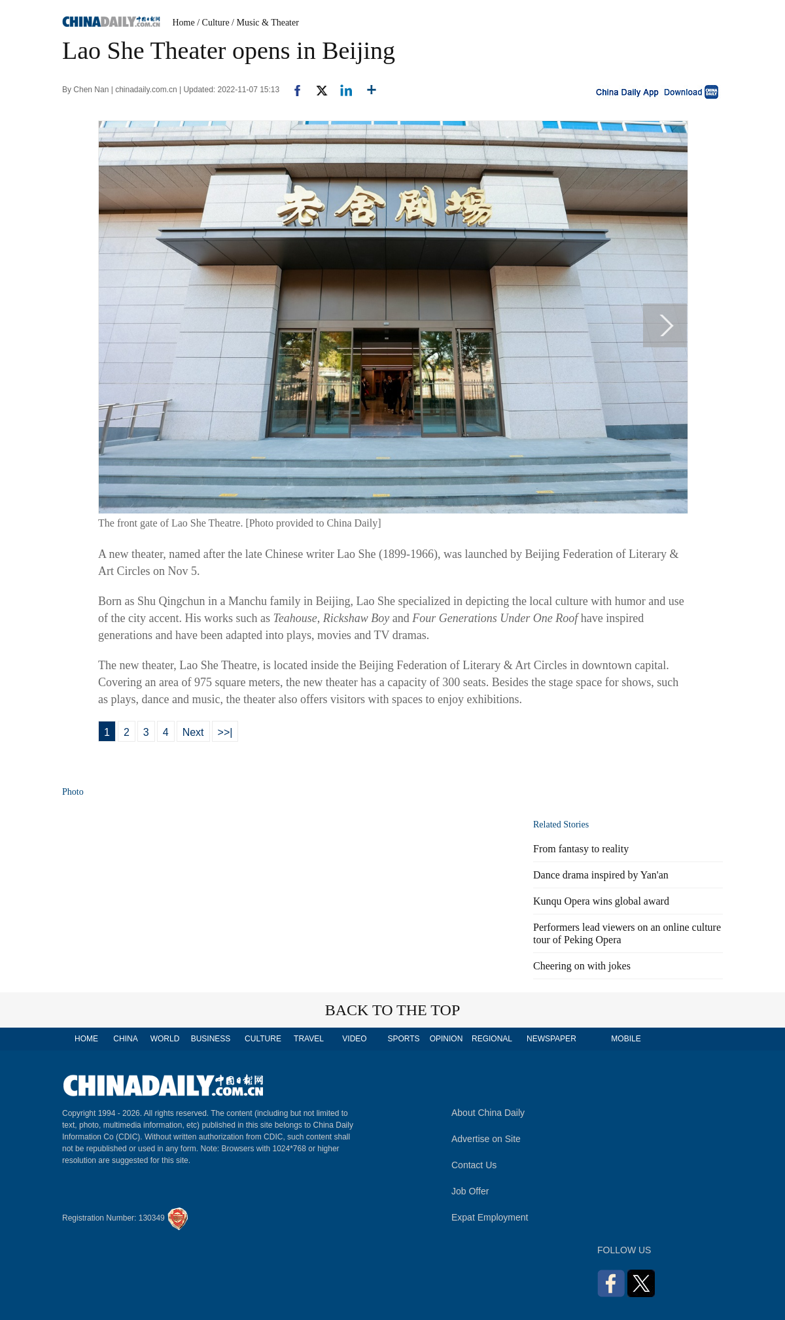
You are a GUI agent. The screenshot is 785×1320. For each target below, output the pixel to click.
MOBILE (625, 1038)
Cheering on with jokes (582, 965)
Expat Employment (490, 1217)
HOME (86, 1038)
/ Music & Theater (265, 22)
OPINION (446, 1038)
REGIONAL (492, 1038)
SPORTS (403, 1038)
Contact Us (474, 1165)
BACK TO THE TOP (393, 1009)
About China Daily (488, 1112)
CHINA (125, 1038)
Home (184, 22)
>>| (225, 732)
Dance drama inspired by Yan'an (601, 874)
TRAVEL (309, 1038)
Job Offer (470, 1191)
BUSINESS (211, 1038)
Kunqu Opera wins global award (601, 901)
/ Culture (213, 22)
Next (193, 732)
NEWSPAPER (551, 1038)
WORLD (165, 1038)
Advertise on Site (486, 1139)
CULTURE (263, 1038)
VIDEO (354, 1038)
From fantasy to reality (581, 848)
